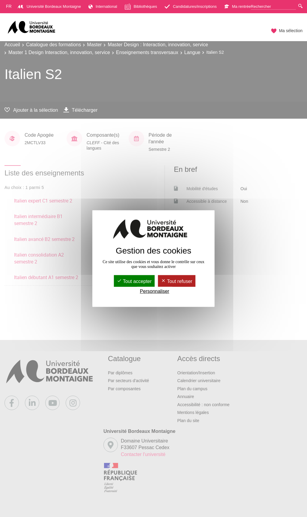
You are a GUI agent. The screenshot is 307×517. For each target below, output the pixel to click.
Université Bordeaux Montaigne (49, 6)
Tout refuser (176, 281)
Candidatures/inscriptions (191, 6)
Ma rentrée (237, 6)
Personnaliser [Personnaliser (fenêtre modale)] (154, 291)
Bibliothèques (141, 7)
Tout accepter (134, 281)
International (102, 6)
